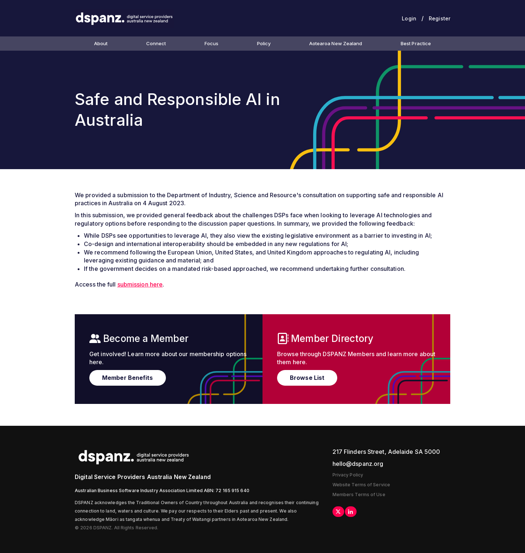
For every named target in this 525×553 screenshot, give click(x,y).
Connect (156, 43)
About (101, 43)
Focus (212, 43)
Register (439, 18)
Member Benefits (127, 377)
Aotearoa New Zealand (335, 43)
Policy (264, 43)
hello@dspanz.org (358, 463)
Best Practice (416, 43)
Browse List (307, 377)
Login (409, 18)
